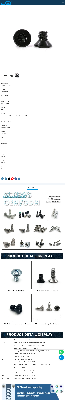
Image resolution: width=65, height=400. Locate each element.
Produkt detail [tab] (32, 188)
